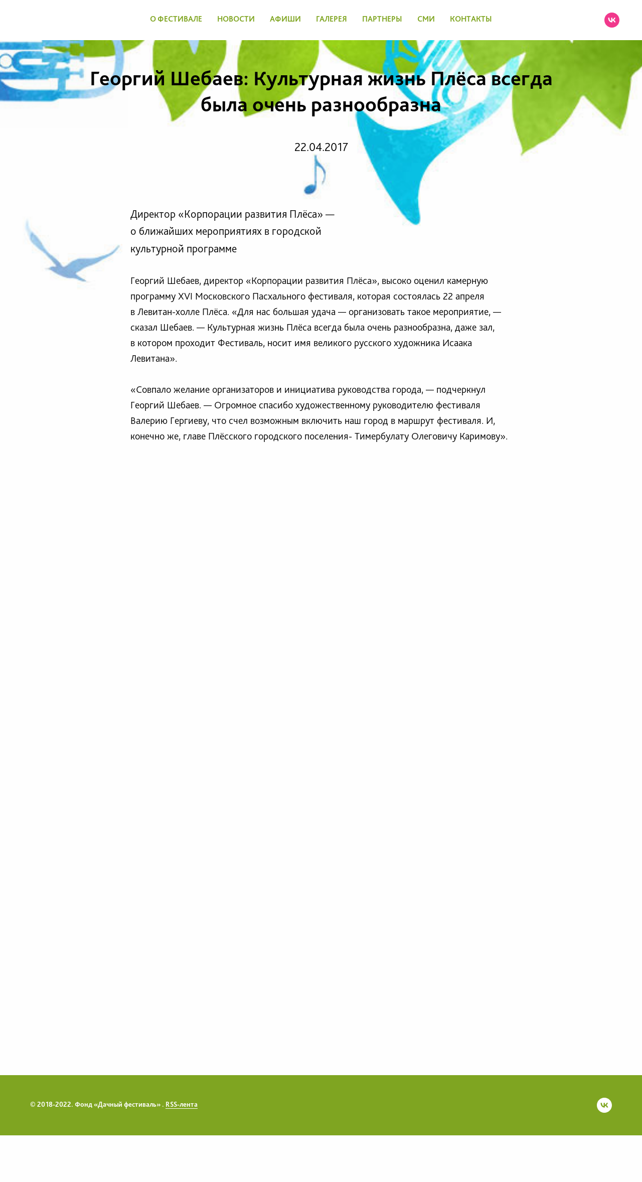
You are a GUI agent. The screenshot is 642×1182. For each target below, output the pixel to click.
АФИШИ (285, 20)
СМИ (426, 20)
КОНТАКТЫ (471, 20)
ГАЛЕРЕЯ (331, 20)
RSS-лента (182, 1105)
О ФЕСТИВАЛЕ (176, 20)
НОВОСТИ (236, 20)
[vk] (611, 20)
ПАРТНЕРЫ (382, 20)
